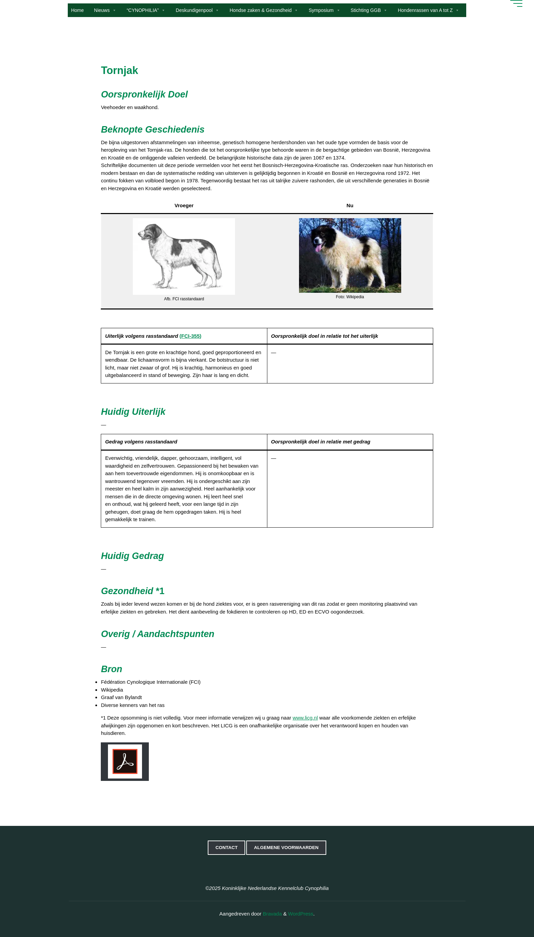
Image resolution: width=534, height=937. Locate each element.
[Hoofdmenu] (515, 3)
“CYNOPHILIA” (146, 10)
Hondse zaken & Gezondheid (264, 10)
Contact (227, 847)
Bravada (271, 914)
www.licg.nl (305, 718)
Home (77, 10)
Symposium (324, 10)
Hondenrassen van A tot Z (428, 10)
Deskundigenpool (197, 10)
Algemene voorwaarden (286, 847)
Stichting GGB (369, 10)
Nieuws (105, 10)
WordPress (300, 914)
